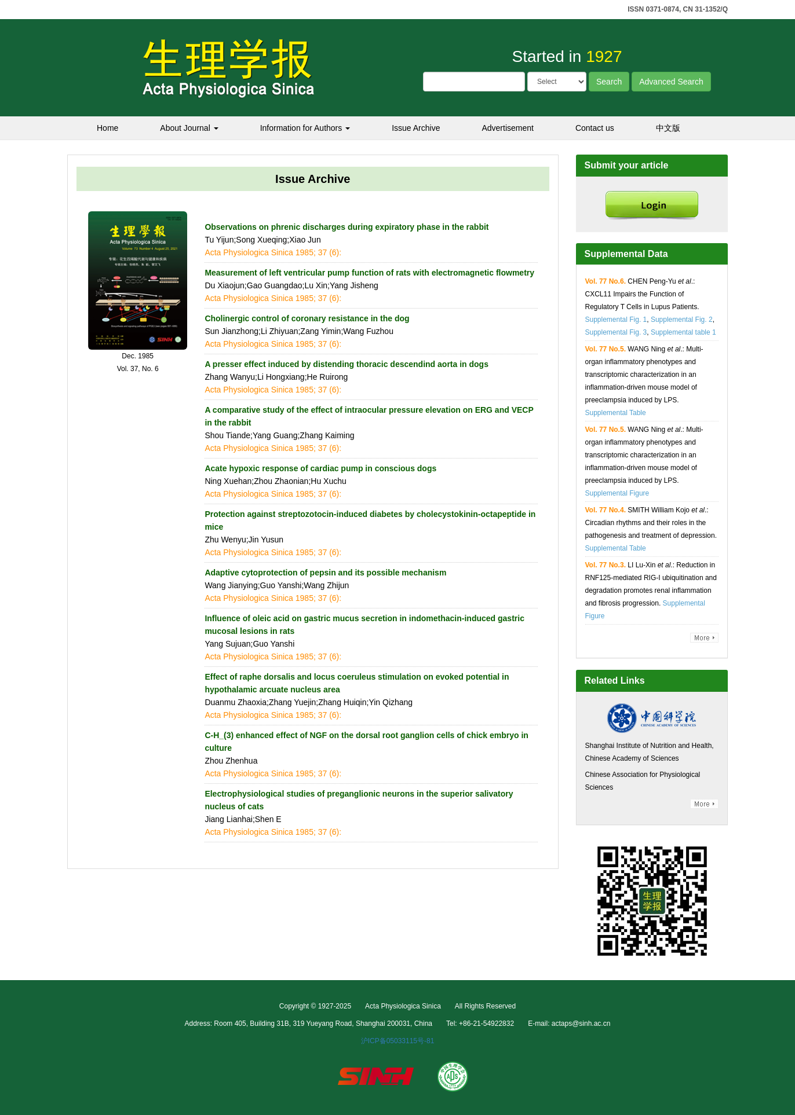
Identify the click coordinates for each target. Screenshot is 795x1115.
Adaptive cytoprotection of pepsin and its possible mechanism (325, 572)
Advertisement (507, 128)
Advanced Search (671, 81)
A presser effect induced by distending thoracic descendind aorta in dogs (346, 364)
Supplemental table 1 (683, 332)
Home (107, 128)
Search (609, 81)
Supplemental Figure (617, 493)
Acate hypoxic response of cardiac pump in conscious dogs (320, 468)
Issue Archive (416, 128)
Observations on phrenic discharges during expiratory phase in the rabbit (346, 227)
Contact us (594, 128)
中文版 (668, 128)
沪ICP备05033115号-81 (398, 1041)
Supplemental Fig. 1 (616, 320)
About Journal (189, 128)
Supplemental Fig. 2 (682, 320)
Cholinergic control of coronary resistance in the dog (307, 318)
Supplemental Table (615, 413)
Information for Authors (305, 128)
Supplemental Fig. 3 (616, 332)
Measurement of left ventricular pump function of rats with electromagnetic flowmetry (369, 272)
